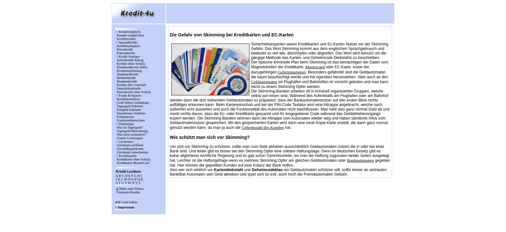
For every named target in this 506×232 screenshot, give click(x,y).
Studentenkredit (127, 74)
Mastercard (315, 66)
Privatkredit (125, 49)
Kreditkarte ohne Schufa (133, 159)
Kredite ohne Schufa (131, 63)
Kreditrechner (126, 39)
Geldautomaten (264, 81)
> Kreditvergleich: (128, 32)
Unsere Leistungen (130, 138)
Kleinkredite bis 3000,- (132, 67)
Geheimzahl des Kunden (263, 127)
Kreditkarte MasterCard (133, 163)
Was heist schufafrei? (131, 134)
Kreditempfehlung (129, 70)
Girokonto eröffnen (130, 145)
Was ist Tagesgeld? (130, 127)
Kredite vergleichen (130, 35)
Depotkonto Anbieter (131, 113)
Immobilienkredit (129, 88)
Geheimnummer (292, 72)
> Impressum (125, 207)
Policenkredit (126, 53)
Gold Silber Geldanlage (133, 102)
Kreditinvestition (128, 99)
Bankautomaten (360, 160)
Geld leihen (129, 202)
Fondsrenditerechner (130, 120)
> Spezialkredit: (127, 42)
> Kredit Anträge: (128, 56)
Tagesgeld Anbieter (130, 106)
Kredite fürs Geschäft (131, 85)
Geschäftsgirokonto (130, 148)
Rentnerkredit (126, 78)
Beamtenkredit (127, 81)
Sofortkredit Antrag (130, 60)
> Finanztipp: (125, 124)
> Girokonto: (125, 141)
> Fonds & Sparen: (129, 95)
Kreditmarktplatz (128, 46)
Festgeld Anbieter (129, 109)
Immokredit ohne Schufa (134, 92)
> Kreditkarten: (126, 156)
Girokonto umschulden (132, 152)
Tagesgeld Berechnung (132, 131)
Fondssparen (125, 117)
